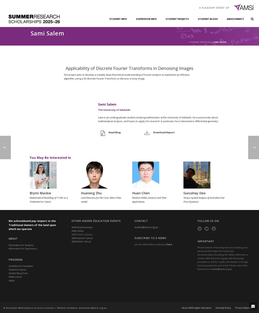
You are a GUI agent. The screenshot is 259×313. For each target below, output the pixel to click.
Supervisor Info (146, 19)
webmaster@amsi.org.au (93, 308)
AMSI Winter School (81, 241)
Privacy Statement (244, 308)
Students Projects (17, 269)
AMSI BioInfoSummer (82, 227)
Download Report (164, 132)
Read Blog (115, 132)
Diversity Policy (223, 308)
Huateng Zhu (91, 193)
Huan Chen (141, 193)
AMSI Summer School (82, 238)
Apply (12, 280)
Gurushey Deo (194, 193)
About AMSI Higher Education (196, 308)
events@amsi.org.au (146, 227)
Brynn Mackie (40, 193)
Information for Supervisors (23, 248)
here (169, 244)
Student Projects (177, 19)
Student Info (118, 19)
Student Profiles (200, 42)
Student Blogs (208, 19)
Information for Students (21, 245)
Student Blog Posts (18, 273)
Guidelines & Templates (21, 266)
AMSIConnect (235, 19)
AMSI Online (78, 230)
